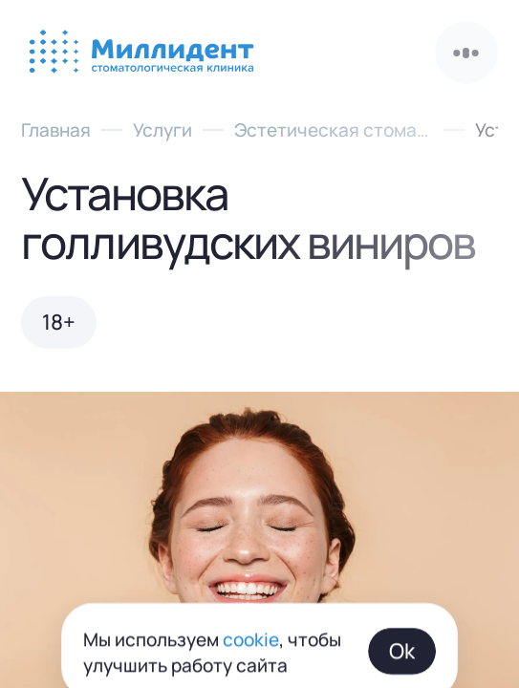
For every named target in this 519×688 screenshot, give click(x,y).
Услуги (162, 129)
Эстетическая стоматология (333, 129)
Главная (56, 129)
